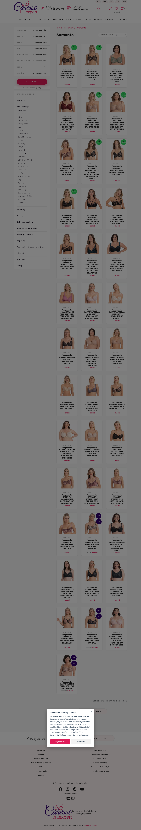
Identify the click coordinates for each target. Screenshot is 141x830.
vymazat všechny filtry (32, 88)
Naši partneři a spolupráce (41, 763)
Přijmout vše (60, 742)
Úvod (59, 28)
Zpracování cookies (80, 735)
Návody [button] (57, 20)
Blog (97, 20)
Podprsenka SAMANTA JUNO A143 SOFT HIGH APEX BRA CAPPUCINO (117, 359)
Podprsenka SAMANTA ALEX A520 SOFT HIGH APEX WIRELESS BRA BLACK (92, 591)
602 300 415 (55, 8)
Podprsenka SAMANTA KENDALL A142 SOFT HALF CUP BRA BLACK (117, 219)
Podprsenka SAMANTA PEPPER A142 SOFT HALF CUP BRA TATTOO (117, 405)
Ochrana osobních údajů (74, 825)
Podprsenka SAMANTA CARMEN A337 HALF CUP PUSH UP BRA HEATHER (91, 499)
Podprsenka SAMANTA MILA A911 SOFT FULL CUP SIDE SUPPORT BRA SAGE (117, 76)
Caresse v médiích (41, 758)
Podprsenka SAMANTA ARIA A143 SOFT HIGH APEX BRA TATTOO (92, 75)
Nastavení (81, 742)
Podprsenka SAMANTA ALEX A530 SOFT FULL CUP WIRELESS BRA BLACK (116, 591)
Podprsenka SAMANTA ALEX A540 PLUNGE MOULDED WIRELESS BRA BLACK (67, 592)
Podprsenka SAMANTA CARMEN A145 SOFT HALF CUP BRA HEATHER (67, 499)
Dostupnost (32, 61)
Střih (32, 42)
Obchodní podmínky (99, 763)
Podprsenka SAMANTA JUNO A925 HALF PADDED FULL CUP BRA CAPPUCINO (92, 360)
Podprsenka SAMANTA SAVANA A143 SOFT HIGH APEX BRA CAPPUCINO (92, 452)
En (98, 1)
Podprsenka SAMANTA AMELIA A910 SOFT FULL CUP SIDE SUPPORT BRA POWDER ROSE (116, 640)
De (118, 1)
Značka (32, 73)
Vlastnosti (32, 55)
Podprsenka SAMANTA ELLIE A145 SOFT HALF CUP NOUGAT (67, 685)
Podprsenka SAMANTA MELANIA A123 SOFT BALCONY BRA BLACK (117, 452)
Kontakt (122, 20)
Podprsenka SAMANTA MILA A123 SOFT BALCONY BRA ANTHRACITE (91, 406)
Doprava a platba (99, 758)
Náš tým (41, 754)
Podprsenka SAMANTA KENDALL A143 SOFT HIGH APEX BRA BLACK (67, 265)
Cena (32, 67)
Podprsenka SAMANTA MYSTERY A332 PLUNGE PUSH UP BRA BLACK (116, 170)
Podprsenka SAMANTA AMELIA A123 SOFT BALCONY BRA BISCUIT (116, 314)
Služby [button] (43, 20)
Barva (32, 36)
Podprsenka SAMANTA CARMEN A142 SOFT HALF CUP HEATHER (67, 544)
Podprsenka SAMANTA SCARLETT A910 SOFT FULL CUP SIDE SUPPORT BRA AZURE (117, 266)
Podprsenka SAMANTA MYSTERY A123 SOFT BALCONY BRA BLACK (67, 219)
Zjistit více (99, 738)
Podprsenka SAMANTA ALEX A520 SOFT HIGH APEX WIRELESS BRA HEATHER (67, 314)
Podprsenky (69, 28)
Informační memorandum (99, 771)
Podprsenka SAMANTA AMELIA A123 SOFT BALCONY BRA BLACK (67, 359)
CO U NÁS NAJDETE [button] (77, 20)
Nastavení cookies (90, 825)
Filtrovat (32, 81)
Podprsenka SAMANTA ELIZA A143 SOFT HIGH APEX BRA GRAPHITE (92, 544)
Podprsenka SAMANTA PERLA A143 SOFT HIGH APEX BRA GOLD (67, 405)
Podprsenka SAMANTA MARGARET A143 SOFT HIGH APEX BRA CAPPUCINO (92, 123)
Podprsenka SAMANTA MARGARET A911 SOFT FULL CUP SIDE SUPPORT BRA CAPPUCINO (117, 124)
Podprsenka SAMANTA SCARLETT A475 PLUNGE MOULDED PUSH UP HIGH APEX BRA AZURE (92, 267)
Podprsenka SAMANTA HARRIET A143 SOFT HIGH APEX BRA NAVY (92, 639)
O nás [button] (108, 20)
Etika (41, 767)
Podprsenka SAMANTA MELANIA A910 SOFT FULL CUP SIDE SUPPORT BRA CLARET (67, 124)
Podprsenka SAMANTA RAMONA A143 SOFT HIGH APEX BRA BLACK (67, 639)
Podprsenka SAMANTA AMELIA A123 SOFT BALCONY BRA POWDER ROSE (92, 314)
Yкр (124, 1)
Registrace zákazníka (100, 754)
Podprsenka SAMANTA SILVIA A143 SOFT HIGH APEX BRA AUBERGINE (67, 170)
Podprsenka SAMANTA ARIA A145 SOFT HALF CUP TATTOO (67, 74)
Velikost (32, 30)
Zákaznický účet (100, 750)
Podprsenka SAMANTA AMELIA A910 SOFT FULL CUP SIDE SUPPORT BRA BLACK (116, 545)
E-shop (24, 20)
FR (111, 1)
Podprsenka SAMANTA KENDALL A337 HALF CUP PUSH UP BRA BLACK (92, 219)
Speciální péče (41, 771)
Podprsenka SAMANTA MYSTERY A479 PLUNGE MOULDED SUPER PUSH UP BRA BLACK (92, 172)
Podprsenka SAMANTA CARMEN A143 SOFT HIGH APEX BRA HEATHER (116, 499)
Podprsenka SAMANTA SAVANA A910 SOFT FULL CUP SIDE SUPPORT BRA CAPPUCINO (67, 453)
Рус (105, 1)
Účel (32, 48)
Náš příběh (41, 750)
